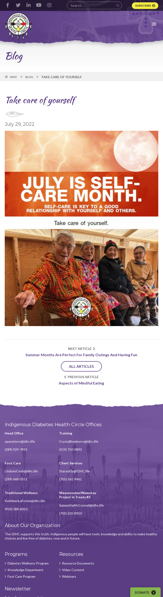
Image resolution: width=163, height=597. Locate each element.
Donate (145, 592)
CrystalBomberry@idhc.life (78, 442)
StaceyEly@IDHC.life (20, 471)
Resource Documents (78, 534)
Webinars (69, 547)
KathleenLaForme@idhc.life (79, 471)
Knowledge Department (25, 540)
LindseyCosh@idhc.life (130, 442)
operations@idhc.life (20, 442)
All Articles (81, 366)
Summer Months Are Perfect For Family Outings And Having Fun (82, 355)
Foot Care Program (21, 547)
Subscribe (143, 5)
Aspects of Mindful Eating (81, 383)
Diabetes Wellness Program (28, 534)
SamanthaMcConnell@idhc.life (135, 476)
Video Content (73, 540)
